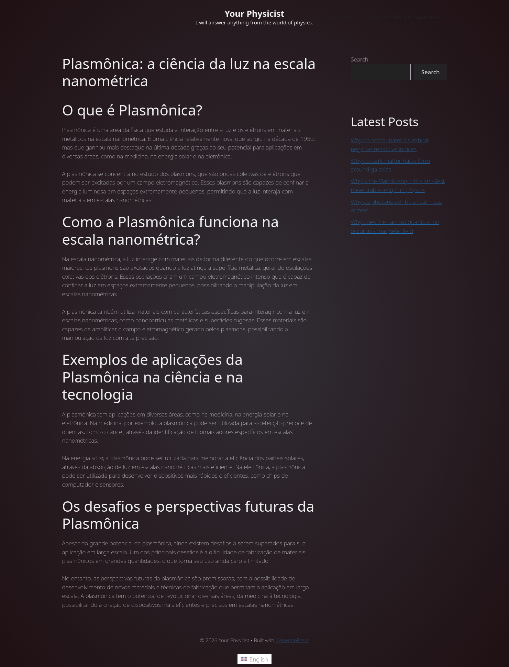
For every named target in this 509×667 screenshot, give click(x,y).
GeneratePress (292, 640)
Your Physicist (255, 13)
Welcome (340, 17)
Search (359, 59)
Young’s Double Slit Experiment (402, 17)
